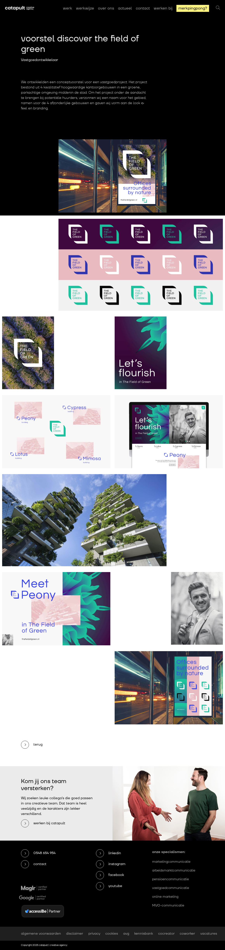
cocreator (166, 933)
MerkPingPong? (192, 8)
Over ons (106, 8)
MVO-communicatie (168, 905)
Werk (67, 8)
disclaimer (74, 933)
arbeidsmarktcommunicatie (173, 870)
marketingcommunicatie (171, 862)
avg (126, 933)
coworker (187, 933)
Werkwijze (85, 8)
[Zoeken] (218, 8)
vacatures (208, 933)
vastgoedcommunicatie (170, 888)
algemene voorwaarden (41, 933)
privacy (94, 933)
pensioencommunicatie (170, 879)
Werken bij (163, 8)
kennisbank (143, 933)
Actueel (125, 8)
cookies (111, 933)
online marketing (165, 897)
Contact (143, 8)
